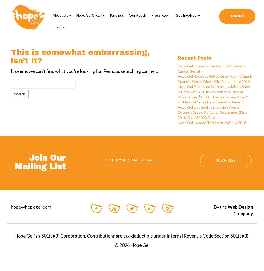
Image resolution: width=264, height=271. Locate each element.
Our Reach (137, 15)
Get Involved (188, 15)
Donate (237, 16)
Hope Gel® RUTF (90, 15)
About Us (62, 15)
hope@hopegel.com (31, 207)
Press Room (161, 15)
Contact (61, 27)
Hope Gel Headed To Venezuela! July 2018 (212, 122)
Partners (117, 15)
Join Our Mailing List (40, 162)
